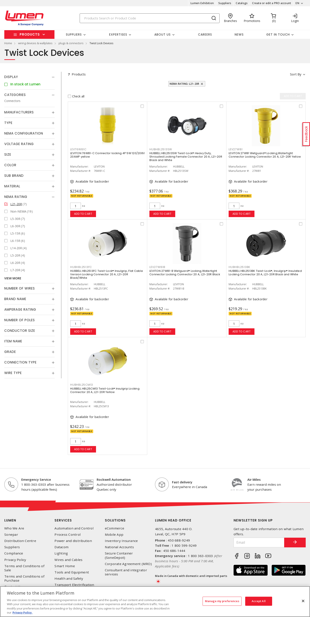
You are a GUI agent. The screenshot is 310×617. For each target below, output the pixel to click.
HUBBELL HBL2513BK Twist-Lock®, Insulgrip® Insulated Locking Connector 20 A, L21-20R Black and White (265, 272)
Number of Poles (19, 320)
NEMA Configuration (23, 133)
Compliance (13, 553)
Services (63, 520)
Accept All (259, 601)
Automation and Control (73, 528)
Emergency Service (36, 479)
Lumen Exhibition (202, 3)
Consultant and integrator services (126, 572)
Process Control (67, 534)
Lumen (10, 520)
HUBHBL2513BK (239, 267)
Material (12, 186)
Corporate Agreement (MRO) (128, 564)
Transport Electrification (74, 585)
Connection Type (20, 362)
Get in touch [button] (278, 34)
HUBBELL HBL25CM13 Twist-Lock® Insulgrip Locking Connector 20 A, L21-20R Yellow (105, 390)
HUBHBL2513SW (160, 149)
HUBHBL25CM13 (81, 385)
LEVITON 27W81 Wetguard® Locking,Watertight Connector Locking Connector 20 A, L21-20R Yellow (265, 154)
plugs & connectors (71, 43)
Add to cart (83, 214)
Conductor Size (19, 330)
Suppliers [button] (74, 34)
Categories (15, 94)
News (239, 34)
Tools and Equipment (71, 572)
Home (8, 43)
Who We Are (14, 528)
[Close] (303, 601)
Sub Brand (14, 175)
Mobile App (114, 534)
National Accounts (119, 547)
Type (8, 123)
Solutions (115, 520)
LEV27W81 (236, 149)
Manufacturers (19, 112)
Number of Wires (19, 288)
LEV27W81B (157, 267)
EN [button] (297, 3)
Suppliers (224, 3)
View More (12, 278)
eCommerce (114, 528)
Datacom (61, 547)
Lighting (61, 553)
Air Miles (254, 479)
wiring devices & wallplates (35, 43)
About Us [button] (162, 34)
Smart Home (64, 566)
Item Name (13, 341)
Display (11, 77)
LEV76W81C (78, 149)
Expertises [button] (118, 34)
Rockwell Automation (114, 479)
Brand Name (15, 299)
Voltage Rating (19, 144)
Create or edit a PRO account (271, 3)
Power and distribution (73, 541)
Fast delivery (182, 482)
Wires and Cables (68, 560)
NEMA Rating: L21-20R (184, 84)
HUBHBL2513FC (81, 267)
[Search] (150, 18)
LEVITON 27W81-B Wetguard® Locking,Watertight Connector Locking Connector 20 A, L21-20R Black (184, 272)
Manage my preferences (222, 601)
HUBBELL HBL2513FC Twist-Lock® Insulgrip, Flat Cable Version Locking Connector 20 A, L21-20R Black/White (106, 274)
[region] (155, 601)
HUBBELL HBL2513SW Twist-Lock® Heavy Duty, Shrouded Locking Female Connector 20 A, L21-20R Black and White (185, 156)
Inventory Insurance (121, 541)
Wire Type (13, 373)
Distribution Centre (20, 541)
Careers (205, 34)
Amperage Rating (20, 309)
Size (7, 154)
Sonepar (11, 534)
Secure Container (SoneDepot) (119, 555)
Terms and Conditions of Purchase (24, 578)
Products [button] (30, 34)
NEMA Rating (15, 196)
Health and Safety (68, 578)
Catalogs (242, 3)
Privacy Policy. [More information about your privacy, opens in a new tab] (22, 612)
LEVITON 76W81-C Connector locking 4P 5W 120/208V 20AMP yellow (107, 154)
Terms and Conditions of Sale (24, 568)
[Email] (259, 542)
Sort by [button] (295, 74)
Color (10, 165)
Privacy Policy (15, 560)
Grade (10, 351)
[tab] (29, 77)
